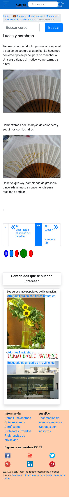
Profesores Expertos (18, 431)
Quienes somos (15, 422)
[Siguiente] (51, 234)
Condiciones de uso (21, 475)
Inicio (6, 16)
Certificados (12, 427)
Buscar (54, 27)
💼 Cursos (18, 16)
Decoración (52, 16)
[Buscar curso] (43, 4)
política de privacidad (42, 475)
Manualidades (35, 16)
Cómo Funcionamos (18, 418)
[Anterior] (21, 234)
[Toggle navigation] (6, 3)
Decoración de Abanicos (20, 19)
